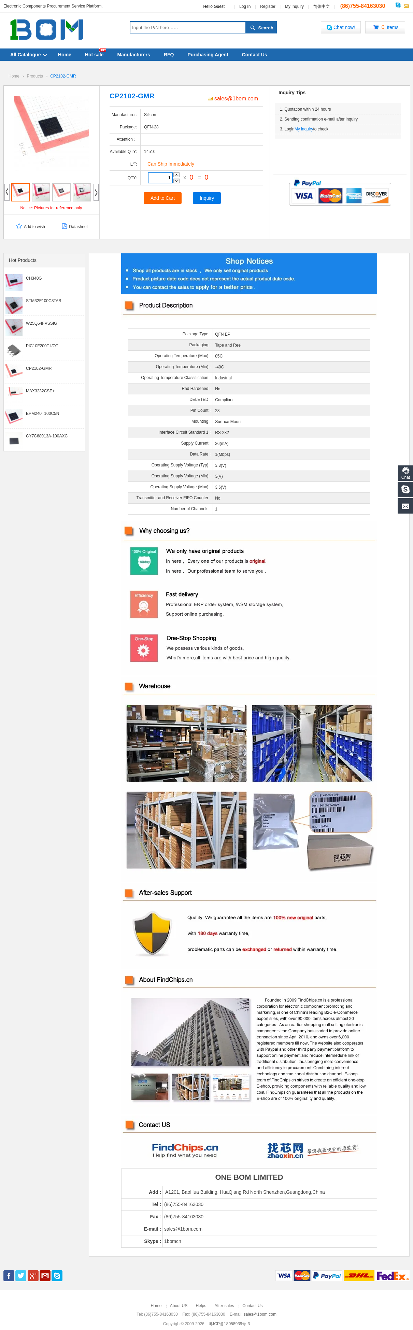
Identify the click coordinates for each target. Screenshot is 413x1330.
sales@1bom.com (233, 98)
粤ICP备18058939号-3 (229, 1323)
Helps (201, 1305)
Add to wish (30, 226)
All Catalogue (25, 54)
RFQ (169, 54)
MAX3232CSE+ (40, 390)
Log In (245, 6)
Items (385, 27)
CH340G (34, 278)
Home (64, 54)
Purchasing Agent (207, 54)
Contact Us (254, 54)
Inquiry (207, 197)
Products (35, 76)
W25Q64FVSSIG (41, 323)
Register (267, 6)
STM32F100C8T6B (43, 300)
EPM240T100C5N (42, 413)
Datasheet (74, 226)
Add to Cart (163, 197)
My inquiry (304, 128)
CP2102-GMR (63, 76)
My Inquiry (294, 6)
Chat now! (341, 27)
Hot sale (94, 54)
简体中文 (321, 6)
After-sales (224, 1305)
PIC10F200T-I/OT (42, 345)
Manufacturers (133, 54)
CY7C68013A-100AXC (47, 435)
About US (178, 1305)
